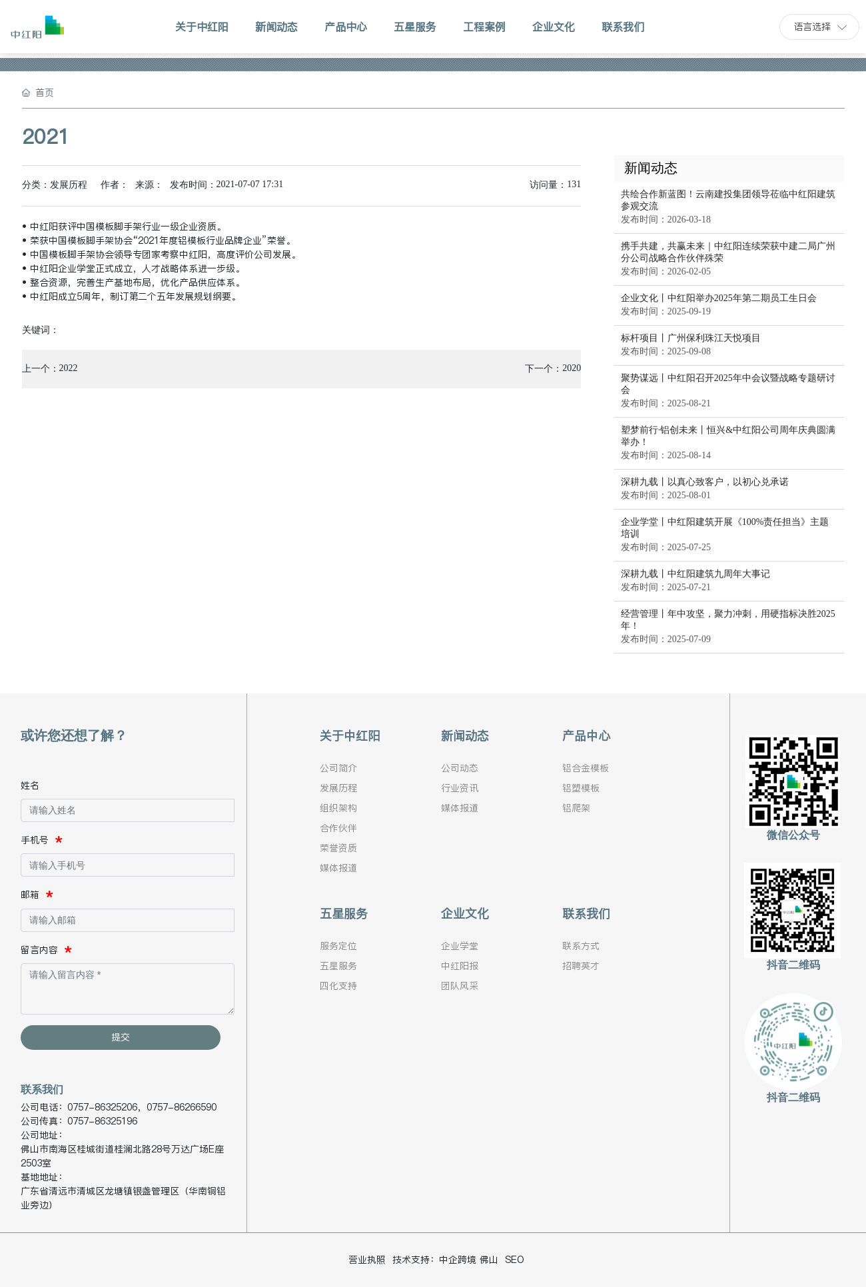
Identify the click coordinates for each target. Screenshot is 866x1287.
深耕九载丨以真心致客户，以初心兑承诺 (705, 482)
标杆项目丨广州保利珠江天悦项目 (691, 338)
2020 (571, 368)
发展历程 (68, 185)
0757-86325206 (102, 1107)
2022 (68, 368)
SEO (514, 1259)
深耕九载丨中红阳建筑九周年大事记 (695, 574)
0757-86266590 (182, 1107)
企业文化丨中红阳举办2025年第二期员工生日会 (719, 298)
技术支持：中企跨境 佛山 (445, 1259)
